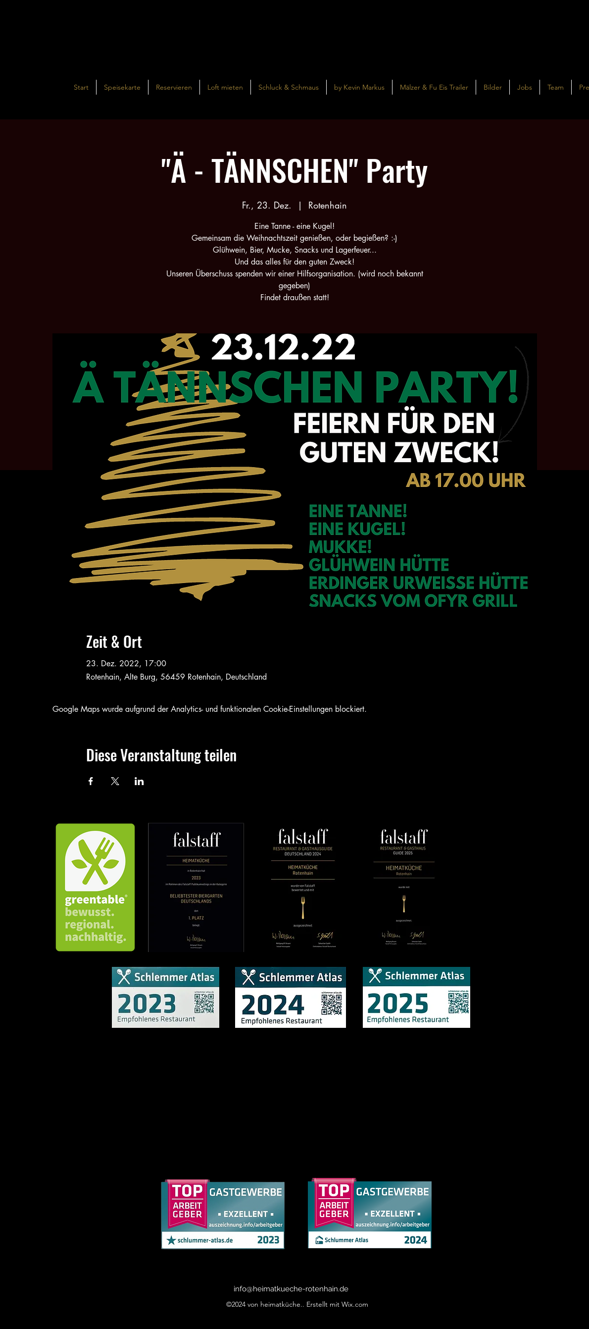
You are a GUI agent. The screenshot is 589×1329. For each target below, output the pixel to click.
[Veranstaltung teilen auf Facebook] (91, 781)
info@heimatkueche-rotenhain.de (291, 1288)
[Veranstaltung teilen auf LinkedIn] (139, 781)
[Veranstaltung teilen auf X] (115, 781)
